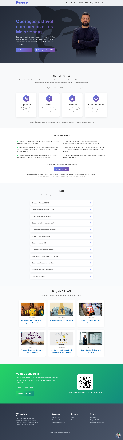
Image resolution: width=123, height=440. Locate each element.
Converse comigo (24, 50)
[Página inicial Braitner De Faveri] (22, 3)
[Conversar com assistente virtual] (118, 435)
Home (61, 3)
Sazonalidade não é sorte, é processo (91, 351)
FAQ (86, 3)
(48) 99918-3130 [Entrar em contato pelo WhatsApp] (24, 393)
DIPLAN (71, 432)
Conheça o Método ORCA (45, 50)
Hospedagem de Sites (58, 422)
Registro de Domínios (58, 420)
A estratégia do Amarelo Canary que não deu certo (32, 322)
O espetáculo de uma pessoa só (61, 320)
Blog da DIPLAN (95, 3)
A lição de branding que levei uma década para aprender (61, 351)
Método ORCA (78, 3)
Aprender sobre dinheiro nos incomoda (91, 322)
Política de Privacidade (97, 422)
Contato (104, 3)
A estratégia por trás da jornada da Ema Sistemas (32, 351)
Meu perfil (69, 3)
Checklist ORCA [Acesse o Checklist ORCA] (61, 169)
